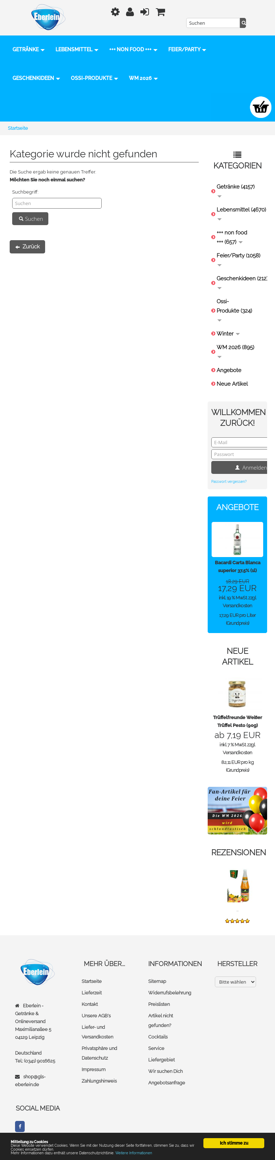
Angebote (229, 370)
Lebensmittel (77, 50)
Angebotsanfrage (166, 1083)
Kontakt (90, 1004)
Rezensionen (238, 852)
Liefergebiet (161, 1060)
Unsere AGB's (96, 1016)
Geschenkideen (85, 78)
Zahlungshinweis (99, 1081)
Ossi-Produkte (143, 78)
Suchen (30, 218)
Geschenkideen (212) (240, 282)
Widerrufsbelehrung (169, 993)
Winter (228, 334)
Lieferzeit (92, 993)
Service (156, 1048)
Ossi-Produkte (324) (234, 310)
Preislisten (159, 1004)
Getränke (29, 50)
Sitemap (157, 981)
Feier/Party (31, 78)
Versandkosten (237, 605)
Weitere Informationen (158, 1152)
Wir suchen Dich (165, 1071)
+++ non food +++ (133, 50)
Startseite (92, 981)
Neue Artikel (232, 384)
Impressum (94, 1070)
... (237, 910)
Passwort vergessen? (229, 482)
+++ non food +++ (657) (232, 237)
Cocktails (158, 1037)
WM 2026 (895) (235, 351)
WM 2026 (27, 107)
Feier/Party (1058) (238, 259)
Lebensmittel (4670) (240, 213)
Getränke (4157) (236, 191)
